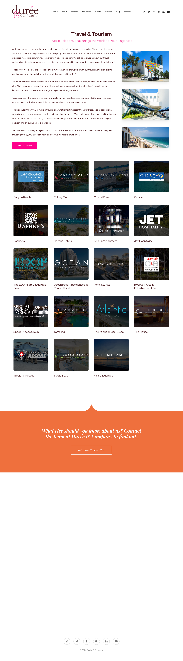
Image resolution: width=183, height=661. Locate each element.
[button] (24, 145)
